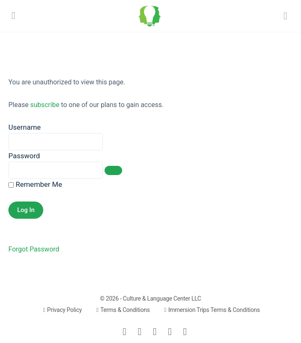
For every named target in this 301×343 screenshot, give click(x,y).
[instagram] (155, 332)
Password (24, 156)
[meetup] (170, 332)
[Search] (285, 16)
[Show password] (113, 170)
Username (24, 127)
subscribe (44, 105)
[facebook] (140, 332)
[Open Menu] (13, 15)
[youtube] (185, 332)
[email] (125, 332)
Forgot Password (33, 249)
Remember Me (35, 184)
